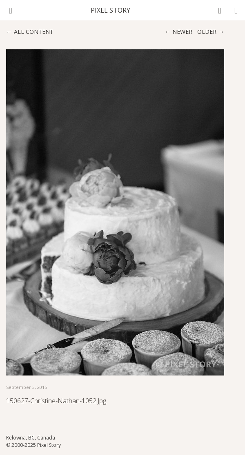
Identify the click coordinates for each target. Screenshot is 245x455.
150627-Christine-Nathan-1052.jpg (56, 400)
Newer (182, 31)
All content (33, 31)
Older (206, 31)
